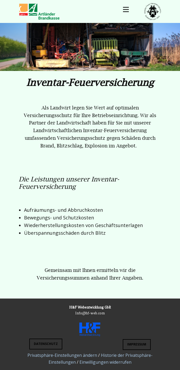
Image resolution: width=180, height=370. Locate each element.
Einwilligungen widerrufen (105, 362)
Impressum (136, 344)
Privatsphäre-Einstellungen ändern (62, 355)
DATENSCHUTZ (46, 344)
